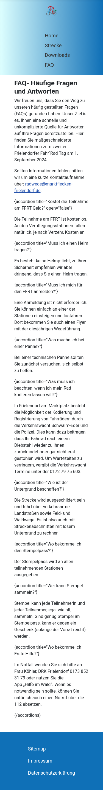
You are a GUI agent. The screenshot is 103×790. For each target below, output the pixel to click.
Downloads (57, 55)
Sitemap (37, 749)
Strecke (53, 45)
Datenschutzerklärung (51, 773)
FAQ (49, 65)
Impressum (40, 761)
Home (52, 35)
